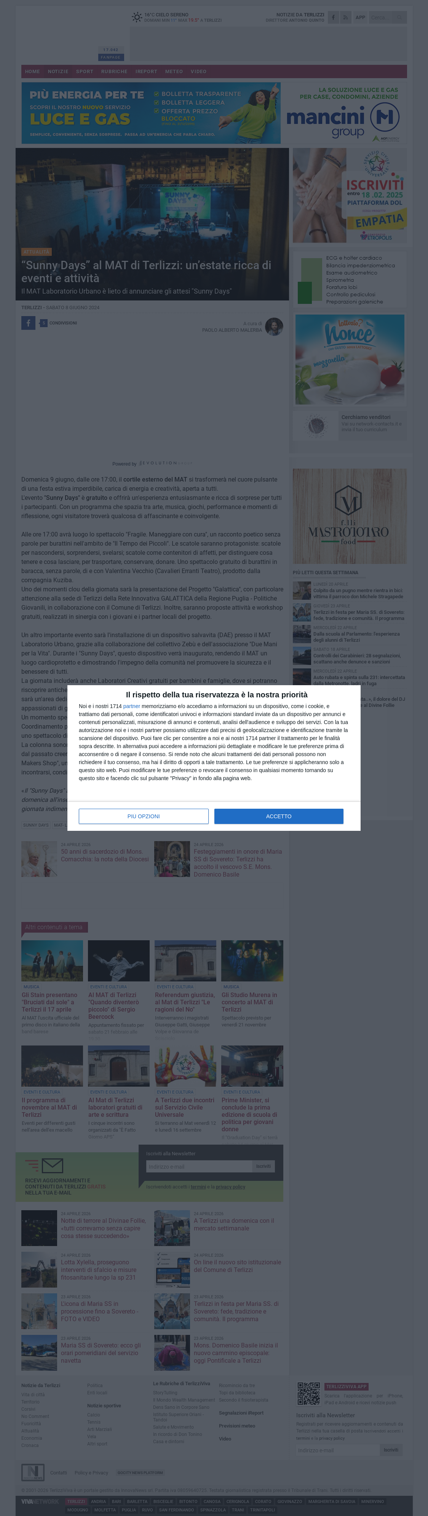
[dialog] (214, 758)
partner (131, 706)
